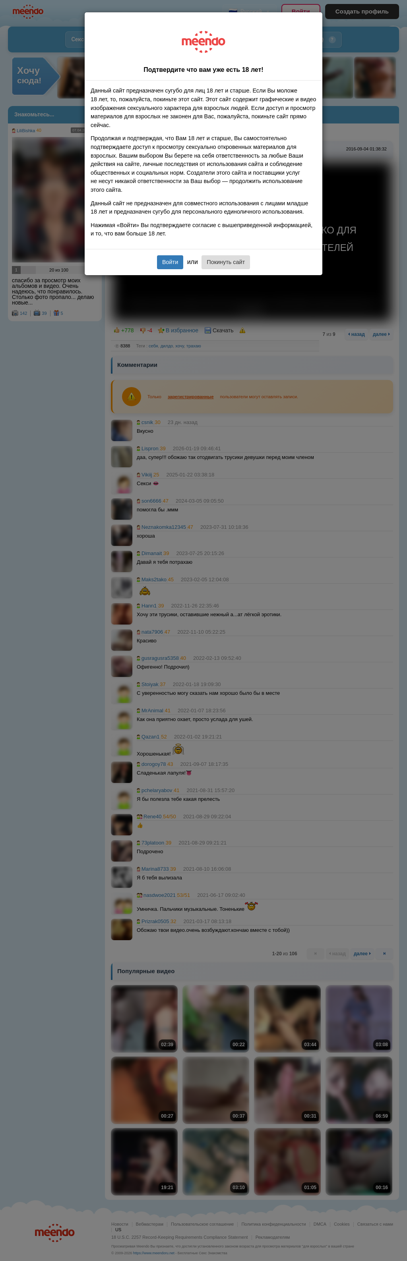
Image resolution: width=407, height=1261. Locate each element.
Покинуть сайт (226, 262)
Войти (170, 262)
